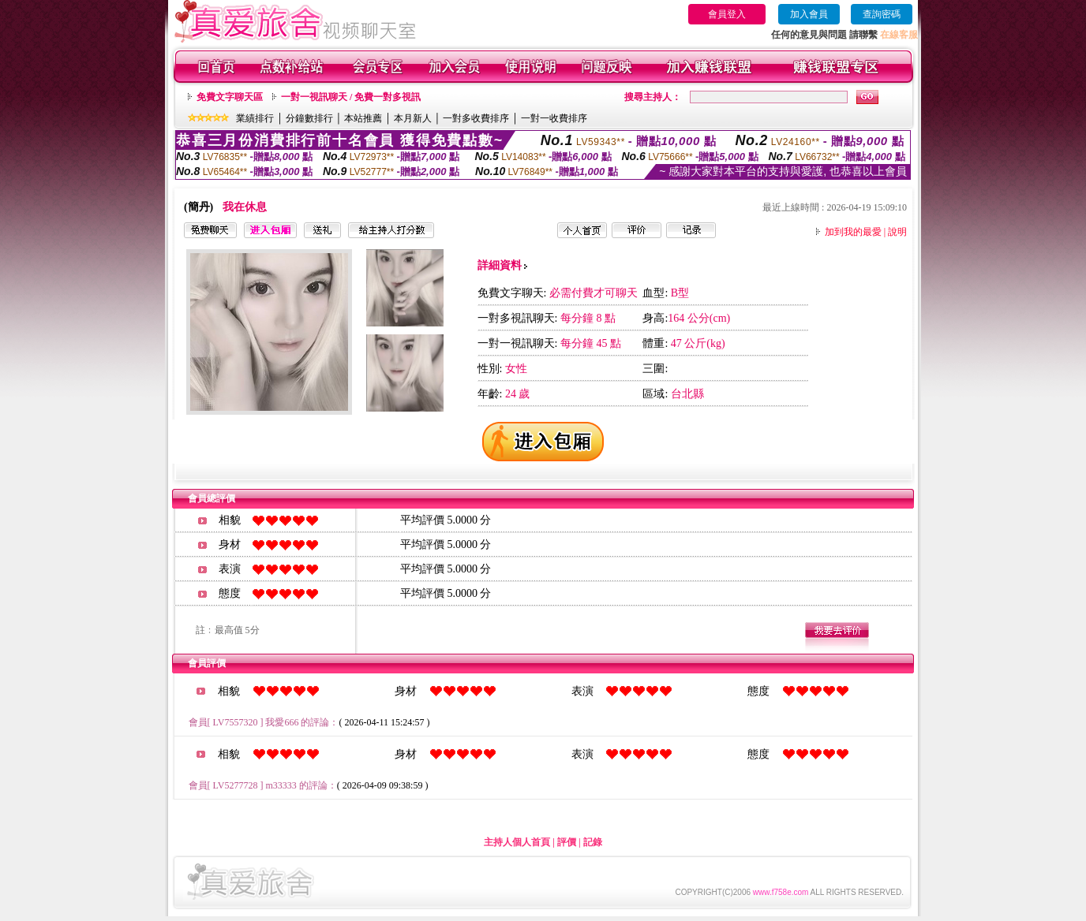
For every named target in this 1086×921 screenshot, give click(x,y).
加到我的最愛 (853, 231)
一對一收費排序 (554, 118)
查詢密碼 (882, 14)
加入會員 (809, 14)
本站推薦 (363, 118)
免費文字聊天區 (230, 97)
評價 (566, 842)
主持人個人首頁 (517, 842)
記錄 (592, 842)
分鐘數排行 (309, 118)
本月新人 (413, 118)
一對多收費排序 (476, 118)
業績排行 (255, 118)
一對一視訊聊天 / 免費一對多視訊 (351, 97)
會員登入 (727, 14)
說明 (897, 231)
